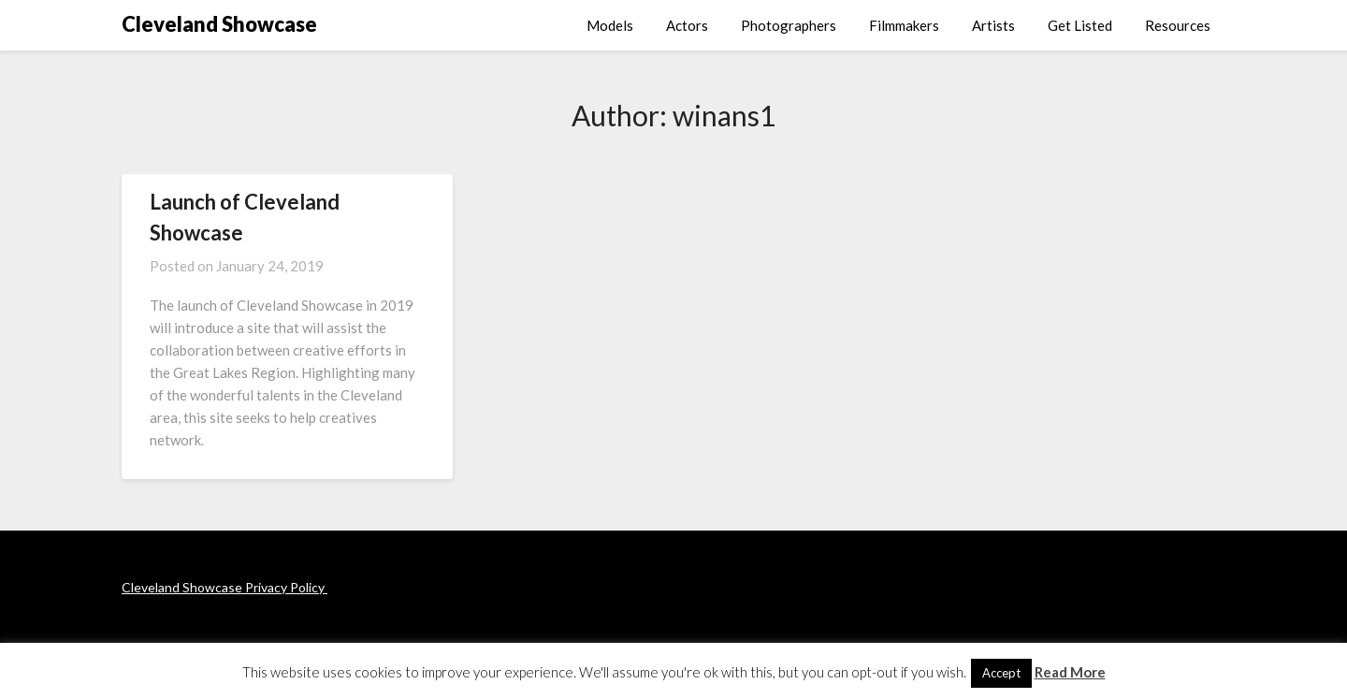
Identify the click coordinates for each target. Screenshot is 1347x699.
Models (610, 25)
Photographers (788, 25)
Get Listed (1080, 25)
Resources (1177, 25)
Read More (1070, 671)
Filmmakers (904, 25)
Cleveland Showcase (219, 23)
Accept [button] (1001, 672)
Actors (687, 25)
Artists (993, 25)
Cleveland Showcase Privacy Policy (224, 587)
